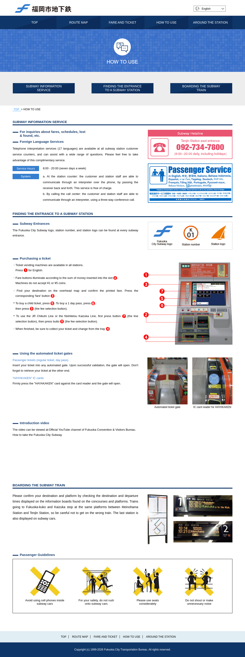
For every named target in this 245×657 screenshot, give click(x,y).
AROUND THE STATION (210, 22)
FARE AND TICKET (122, 22)
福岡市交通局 (45, 8)
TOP (34, 22)
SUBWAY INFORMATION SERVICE (44, 88)
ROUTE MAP (78, 22)
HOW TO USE (166, 22)
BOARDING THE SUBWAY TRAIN (201, 88)
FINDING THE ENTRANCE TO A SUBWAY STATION (122, 88)
